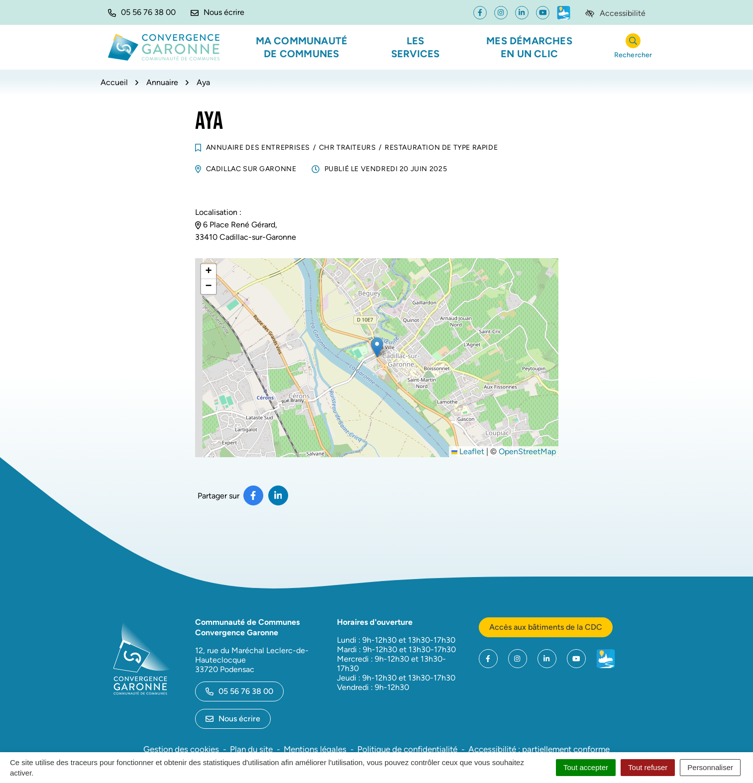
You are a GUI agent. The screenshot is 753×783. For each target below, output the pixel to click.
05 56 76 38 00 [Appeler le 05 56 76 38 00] (239, 691)
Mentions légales (315, 749)
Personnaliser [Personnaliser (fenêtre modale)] (710, 767)
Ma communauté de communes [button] (302, 47)
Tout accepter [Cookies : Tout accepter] (585, 767)
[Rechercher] (633, 47)
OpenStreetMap (527, 451)
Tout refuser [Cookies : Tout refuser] (647, 767)
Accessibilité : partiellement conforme (539, 749)
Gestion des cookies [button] (181, 749)
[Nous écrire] (217, 12)
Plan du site (251, 749)
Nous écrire (233, 718)
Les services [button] (415, 47)
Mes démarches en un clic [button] (529, 47)
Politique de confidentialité (407, 749)
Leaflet (467, 451)
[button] (142, 12)
